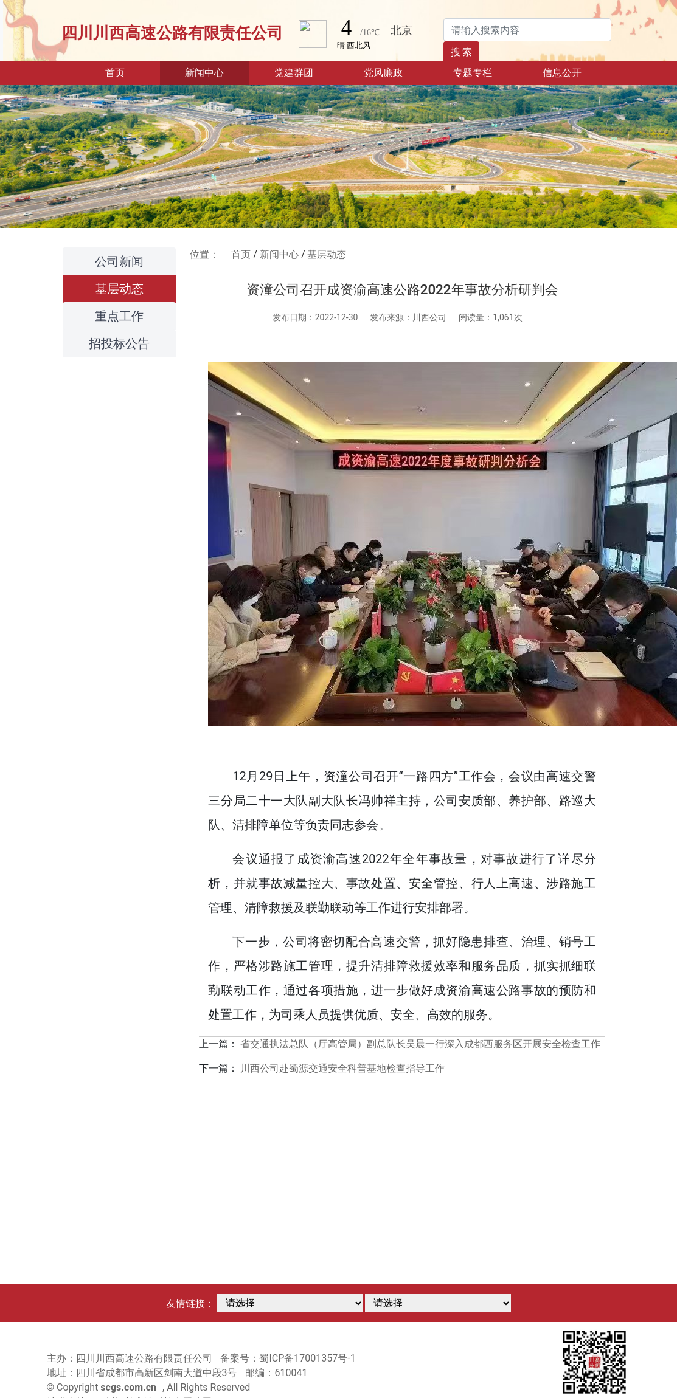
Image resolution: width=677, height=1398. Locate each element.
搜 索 (462, 52)
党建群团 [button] (293, 72)
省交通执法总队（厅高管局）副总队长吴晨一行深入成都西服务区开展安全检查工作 (420, 1044)
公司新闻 (119, 261)
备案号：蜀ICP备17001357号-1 (287, 1358)
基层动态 (119, 288)
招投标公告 (119, 343)
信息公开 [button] (562, 72)
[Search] (527, 29)
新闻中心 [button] (204, 72)
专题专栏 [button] (472, 72)
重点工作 (119, 316)
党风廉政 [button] (383, 72)
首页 (132, 71)
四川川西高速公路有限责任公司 (172, 33)
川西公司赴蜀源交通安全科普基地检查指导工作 (342, 1068)
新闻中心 (279, 254)
